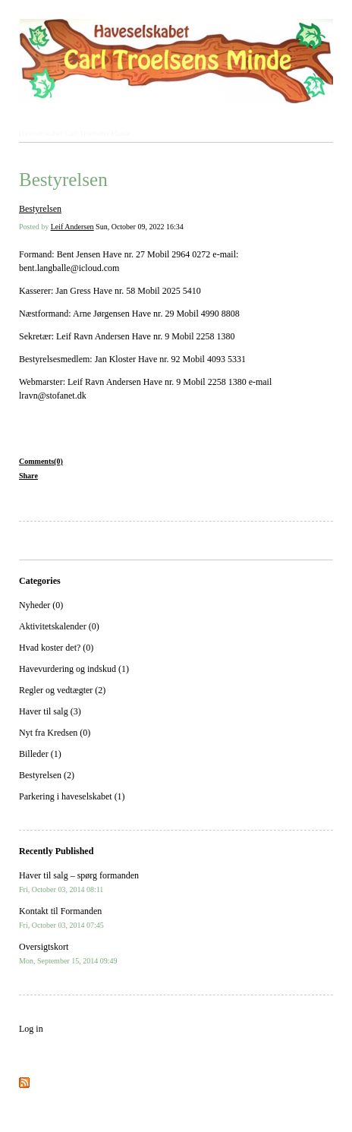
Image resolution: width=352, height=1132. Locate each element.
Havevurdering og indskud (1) (74, 669)
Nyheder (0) (41, 605)
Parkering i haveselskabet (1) (72, 796)
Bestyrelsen (63, 179)
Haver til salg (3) (50, 711)
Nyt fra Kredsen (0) (54, 732)
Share (28, 475)
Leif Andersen (72, 226)
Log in (31, 1028)
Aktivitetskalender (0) (59, 626)
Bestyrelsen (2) (46, 775)
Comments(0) (41, 461)
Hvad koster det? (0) (56, 647)
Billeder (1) (40, 754)
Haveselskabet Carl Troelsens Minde (74, 133)
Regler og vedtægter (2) (62, 690)
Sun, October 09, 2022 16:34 (140, 226)
